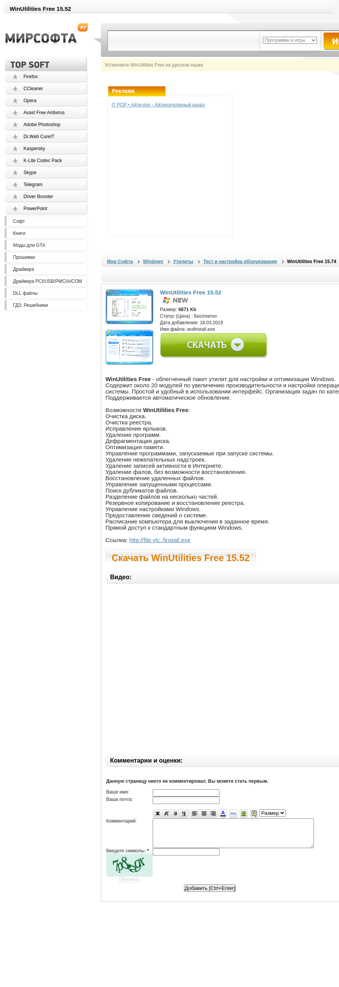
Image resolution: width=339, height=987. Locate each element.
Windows (153, 261)
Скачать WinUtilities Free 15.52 (181, 557)
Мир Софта (120, 261)
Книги (19, 233)
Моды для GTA (29, 245)
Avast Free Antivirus (44, 112)
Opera (30, 100)
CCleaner (33, 88)
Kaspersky (34, 148)
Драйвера (23, 269)
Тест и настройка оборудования (240, 261)
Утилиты (183, 261)
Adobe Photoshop (42, 124)
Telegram (33, 184)
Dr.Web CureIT (39, 136)
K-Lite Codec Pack (43, 160)
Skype (30, 172)
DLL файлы (25, 293)
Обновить (129, 885)
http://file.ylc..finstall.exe (159, 540)
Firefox (31, 76)
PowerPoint (35, 208)
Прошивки (24, 257)
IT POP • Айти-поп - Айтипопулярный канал (158, 105)
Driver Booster (38, 196)
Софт (19, 221)
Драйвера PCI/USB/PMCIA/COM (47, 281)
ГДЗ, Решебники (30, 305)
